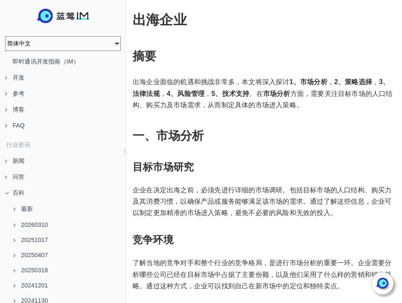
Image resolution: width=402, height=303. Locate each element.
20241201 (30, 285)
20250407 (30, 255)
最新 (23, 208)
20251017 (30, 240)
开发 (14, 77)
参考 (14, 93)
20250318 (30, 270)
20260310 (30, 224)
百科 (14, 192)
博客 (14, 109)
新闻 (14, 160)
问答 (14, 176)
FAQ (15, 125)
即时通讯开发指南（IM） (46, 61)
